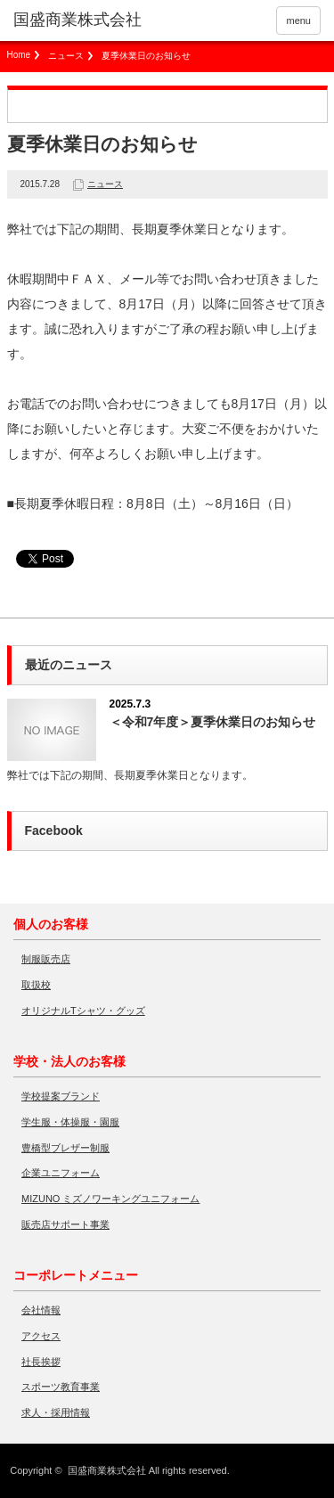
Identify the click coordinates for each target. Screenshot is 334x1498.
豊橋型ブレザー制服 (65, 1147)
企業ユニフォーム (60, 1172)
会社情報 (41, 1310)
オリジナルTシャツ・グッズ (83, 1010)
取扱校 (36, 984)
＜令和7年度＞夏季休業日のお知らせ (213, 722)
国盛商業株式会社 (107, 1470)
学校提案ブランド (60, 1096)
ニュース (66, 56)
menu (298, 20)
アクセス (41, 1335)
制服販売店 (45, 959)
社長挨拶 (41, 1361)
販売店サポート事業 (65, 1224)
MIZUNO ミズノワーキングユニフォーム (110, 1198)
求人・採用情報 (55, 1412)
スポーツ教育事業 (60, 1386)
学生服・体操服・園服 (70, 1122)
